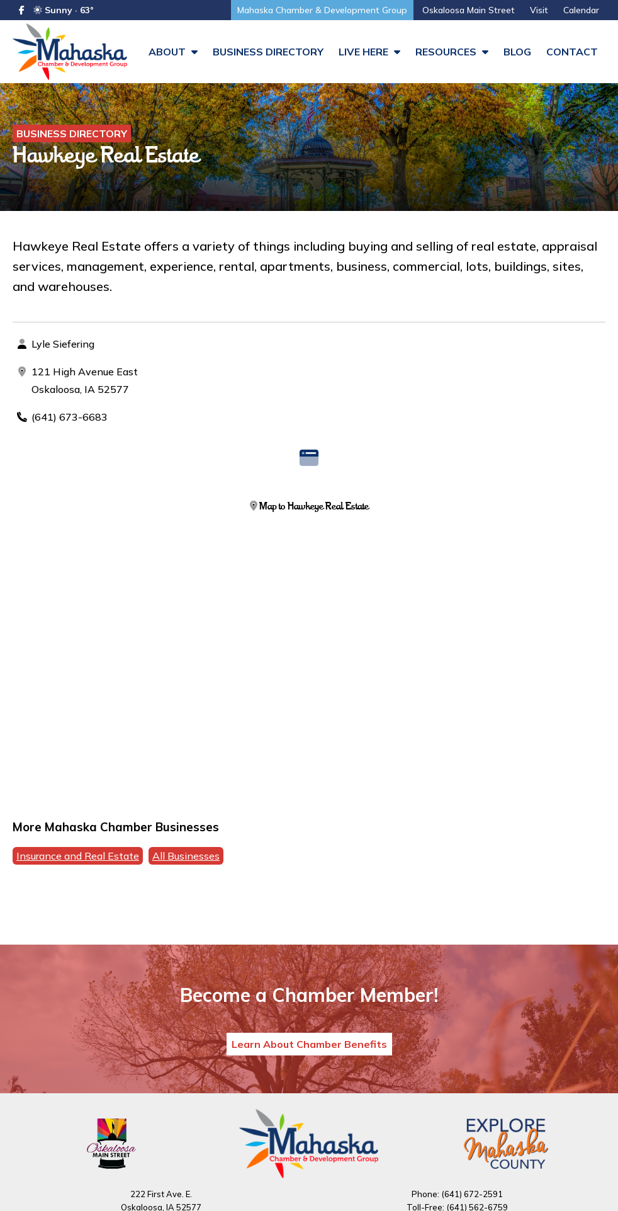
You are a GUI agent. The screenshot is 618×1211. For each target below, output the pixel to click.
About (173, 51)
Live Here (369, 51)
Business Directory (268, 51)
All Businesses (186, 856)
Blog (517, 51)
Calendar (581, 10)
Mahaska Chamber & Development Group (322, 10)
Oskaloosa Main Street (468, 10)
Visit (539, 10)
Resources (451, 51)
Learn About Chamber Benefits (309, 1044)
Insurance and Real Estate (77, 856)
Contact (572, 51)
